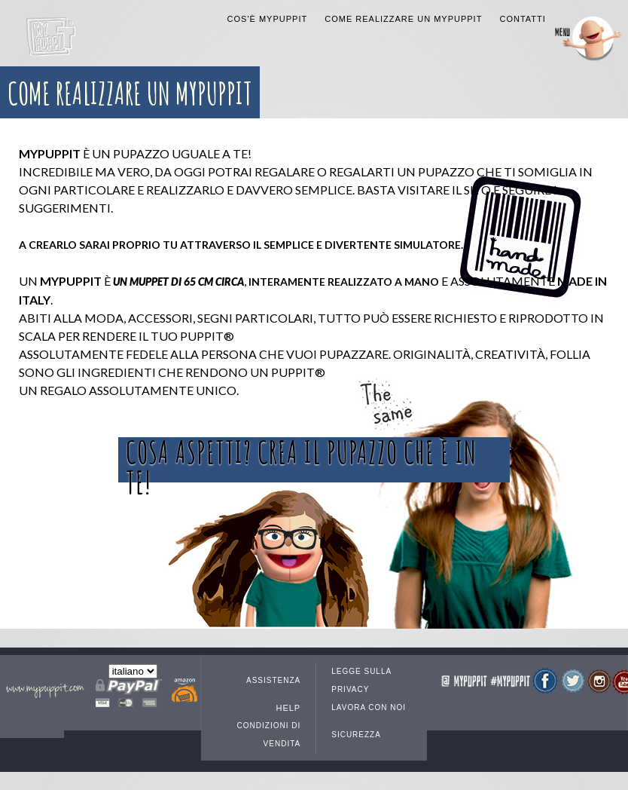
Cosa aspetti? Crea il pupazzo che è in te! (301, 459)
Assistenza (273, 680)
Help (288, 707)
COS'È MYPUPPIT (267, 18)
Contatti (522, 18)
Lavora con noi (368, 707)
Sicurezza (356, 734)
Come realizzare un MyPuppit (403, 18)
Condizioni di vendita (269, 734)
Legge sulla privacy (361, 680)
